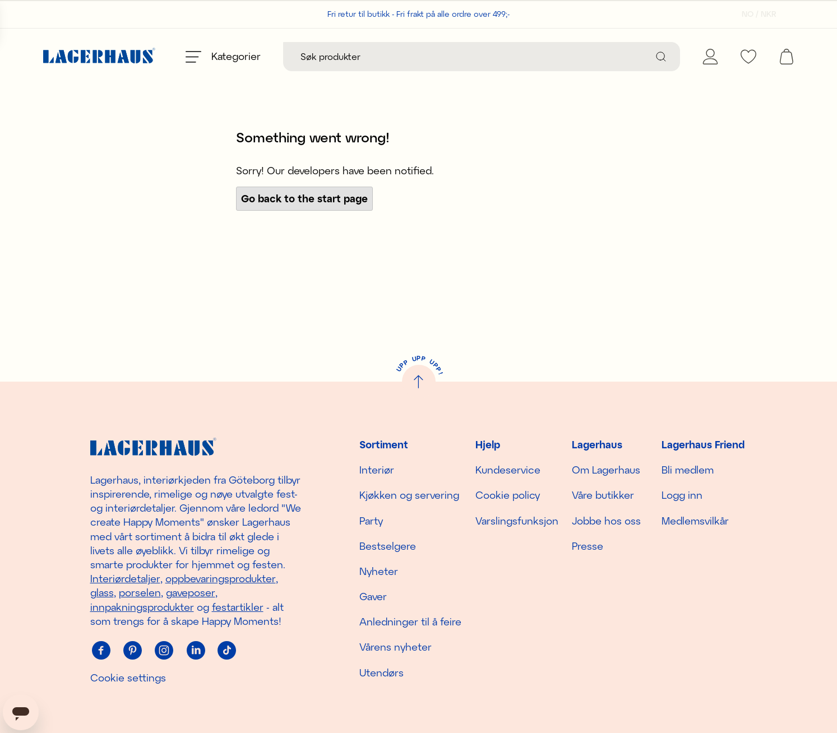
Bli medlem (688, 469)
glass (102, 593)
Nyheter (378, 571)
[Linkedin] (195, 650)
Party (371, 520)
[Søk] (661, 56)
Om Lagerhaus (606, 469)
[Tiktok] (227, 650)
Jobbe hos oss (606, 520)
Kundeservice (507, 469)
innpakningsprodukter (142, 607)
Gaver (373, 596)
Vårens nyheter (395, 647)
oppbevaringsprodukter (220, 578)
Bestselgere (387, 546)
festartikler (237, 607)
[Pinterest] (133, 650)
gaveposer (190, 593)
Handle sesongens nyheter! (418, 97)
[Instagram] (164, 650)
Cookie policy (507, 495)
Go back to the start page (304, 223)
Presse (587, 546)
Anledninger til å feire (410, 621)
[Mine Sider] (710, 56)
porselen (140, 593)
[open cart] (786, 56)
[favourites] (748, 56)
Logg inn (682, 495)
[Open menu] (223, 56)
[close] (829, 92)
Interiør (376, 469)
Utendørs (381, 672)
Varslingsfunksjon (516, 520)
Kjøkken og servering (409, 495)
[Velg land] (755, 14)
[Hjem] (99, 57)
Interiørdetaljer (125, 578)
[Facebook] (101, 650)
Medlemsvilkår (695, 520)
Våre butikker (603, 495)
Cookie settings (128, 677)
